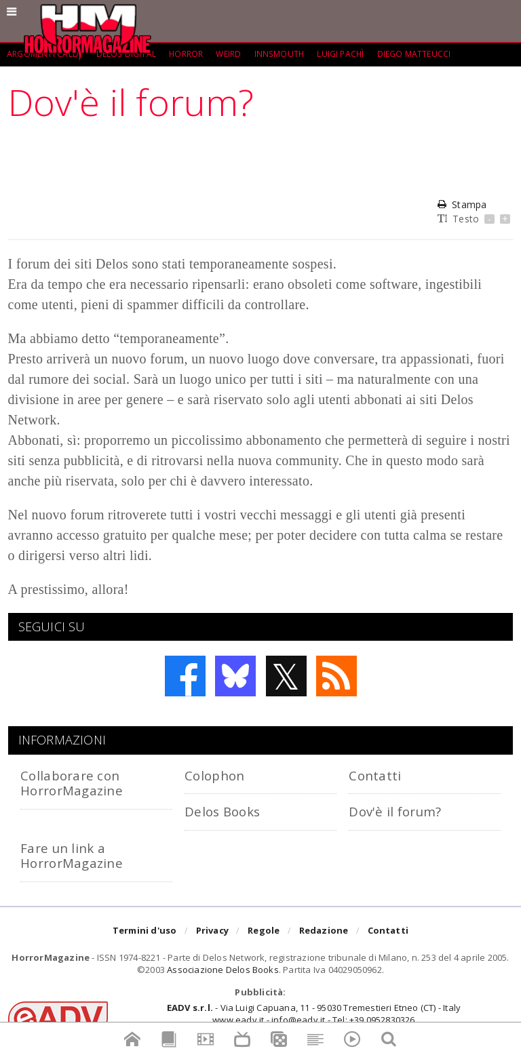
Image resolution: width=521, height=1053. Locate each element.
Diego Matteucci (415, 54)
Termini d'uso (145, 931)
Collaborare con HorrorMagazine (71, 783)
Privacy (212, 931)
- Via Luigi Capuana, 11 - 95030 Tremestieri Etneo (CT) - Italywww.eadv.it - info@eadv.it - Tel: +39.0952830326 (314, 1013)
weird (228, 54)
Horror (185, 54)
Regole (263, 931)
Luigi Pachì (340, 54)
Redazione (324, 931)
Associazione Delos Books (223, 969)
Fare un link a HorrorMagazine (71, 855)
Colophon (214, 775)
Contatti (375, 775)
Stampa (462, 204)
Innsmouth (279, 54)
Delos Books (222, 811)
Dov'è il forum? (395, 811)
